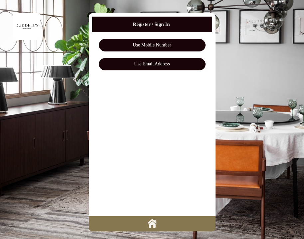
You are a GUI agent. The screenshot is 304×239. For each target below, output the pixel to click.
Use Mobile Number (152, 44)
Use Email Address (152, 63)
